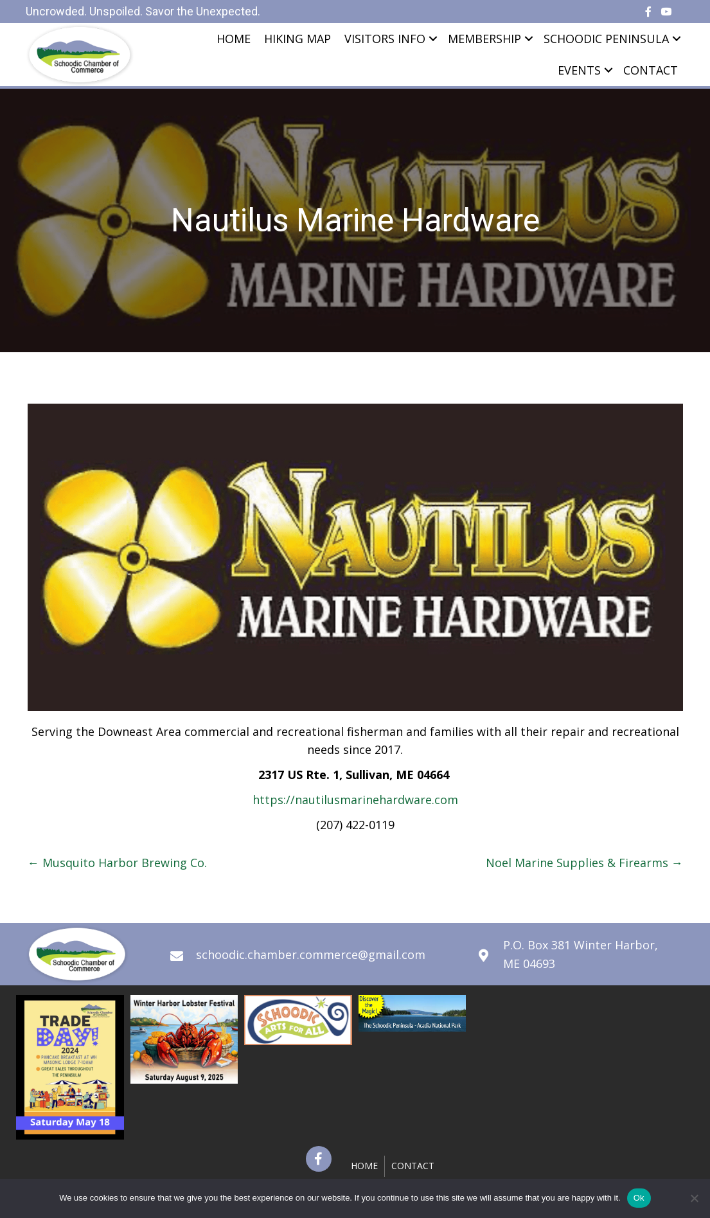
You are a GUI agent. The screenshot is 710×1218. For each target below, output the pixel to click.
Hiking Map (297, 38)
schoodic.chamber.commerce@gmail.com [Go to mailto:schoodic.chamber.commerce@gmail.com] (310, 954)
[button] (319, 1159)
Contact (650, 70)
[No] (694, 1198)
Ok (639, 1198)
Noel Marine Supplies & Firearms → (584, 862)
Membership (484, 38)
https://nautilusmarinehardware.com (355, 799)
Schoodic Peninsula (606, 38)
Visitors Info (384, 38)
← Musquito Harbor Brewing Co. (117, 862)
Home (234, 38)
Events (579, 70)
